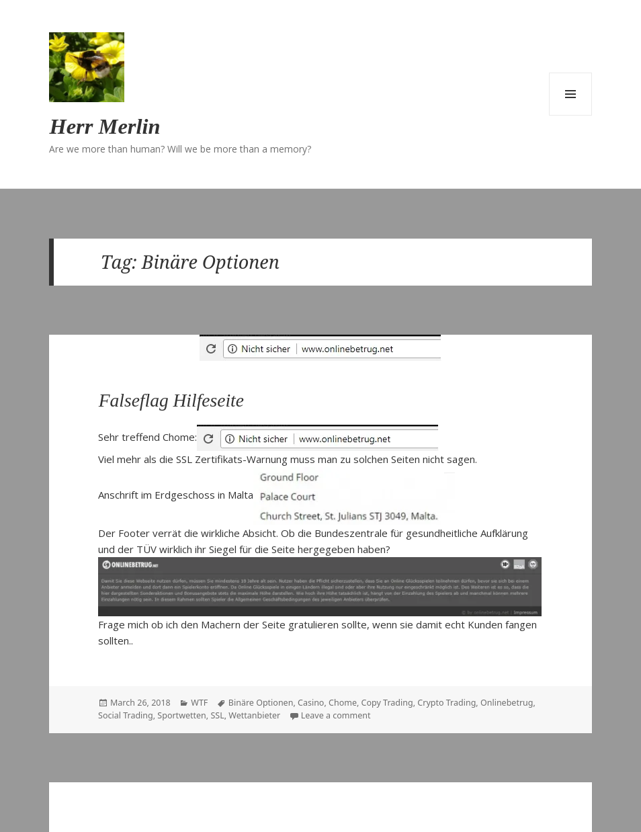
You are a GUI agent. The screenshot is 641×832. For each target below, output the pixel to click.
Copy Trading (387, 702)
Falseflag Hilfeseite (171, 400)
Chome (343, 702)
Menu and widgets (570, 94)
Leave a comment (336, 715)
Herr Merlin (104, 126)
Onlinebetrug (506, 702)
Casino (311, 702)
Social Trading (125, 715)
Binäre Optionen (261, 702)
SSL (217, 715)
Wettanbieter (254, 715)
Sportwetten (181, 715)
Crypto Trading (446, 702)
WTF (199, 702)
